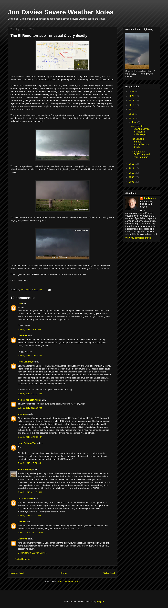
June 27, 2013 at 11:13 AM (30, 532)
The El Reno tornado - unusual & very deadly (140, 143)
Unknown (23, 335)
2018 (132, 105)
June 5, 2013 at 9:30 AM (29, 329)
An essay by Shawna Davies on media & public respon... (140, 130)
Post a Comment (23, 559)
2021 (132, 91)
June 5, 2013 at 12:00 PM (30, 437)
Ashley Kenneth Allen (29, 400)
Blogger (100, 601)
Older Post (109, 573)
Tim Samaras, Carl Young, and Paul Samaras (140, 154)
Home (63, 573)
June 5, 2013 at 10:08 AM (30, 355)
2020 (132, 96)
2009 (132, 177)
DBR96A (22, 521)
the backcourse (25, 498)
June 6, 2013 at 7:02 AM (29, 463)
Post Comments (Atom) (69, 581)
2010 (132, 172)
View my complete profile (138, 238)
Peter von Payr (25, 362)
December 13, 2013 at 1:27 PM (32, 553)
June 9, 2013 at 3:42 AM (29, 515)
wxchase (22, 414)
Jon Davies (150, 198)
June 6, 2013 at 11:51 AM (30, 492)
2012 (132, 163)
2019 (132, 100)
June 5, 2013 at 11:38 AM (30, 408)
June (134, 122)
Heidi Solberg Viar (27, 443)
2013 (132, 118)
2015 (132, 114)
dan (20, 303)
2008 (132, 181)
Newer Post (17, 573)
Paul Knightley (25, 469)
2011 (132, 168)
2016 (132, 109)
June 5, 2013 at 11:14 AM (30, 393)
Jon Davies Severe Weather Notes (61, 12)
